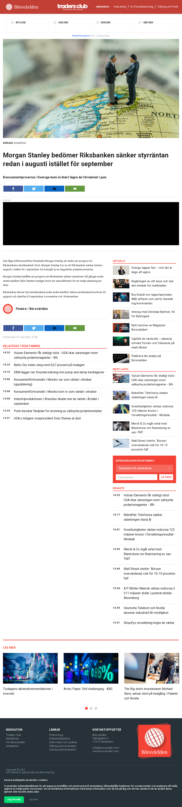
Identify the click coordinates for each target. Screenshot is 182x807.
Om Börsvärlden (15, 742)
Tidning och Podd (167, 6)
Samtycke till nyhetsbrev (135, 468)
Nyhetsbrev (102, 6)
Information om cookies (63, 742)
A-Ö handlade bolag (141, 6)
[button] (86, 708)
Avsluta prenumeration (62, 749)
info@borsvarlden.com (105, 747)
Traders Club (13, 734)
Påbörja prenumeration (63, 746)
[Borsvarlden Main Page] (22, 7)
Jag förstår (14, 799)
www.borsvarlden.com (105, 751)
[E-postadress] (136, 477)
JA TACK (166, 477)
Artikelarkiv (12, 746)
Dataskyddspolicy (59, 738)
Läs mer (33, 799)
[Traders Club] (73, 7)
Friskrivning (56, 734)
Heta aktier (120, 6)
